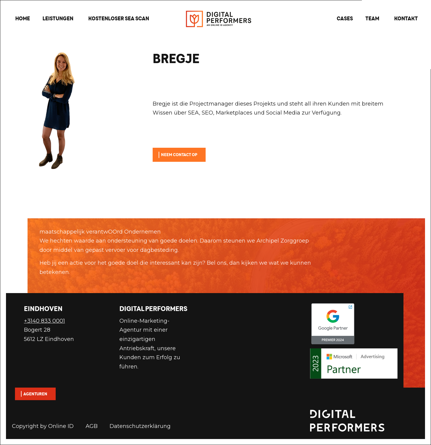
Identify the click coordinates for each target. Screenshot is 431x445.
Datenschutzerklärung (140, 426)
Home (22, 18)
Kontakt (406, 18)
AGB (92, 426)
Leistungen (58, 18)
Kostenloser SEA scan (118, 18)
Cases (345, 18)
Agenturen (35, 394)
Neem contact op (179, 154)
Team (372, 18)
